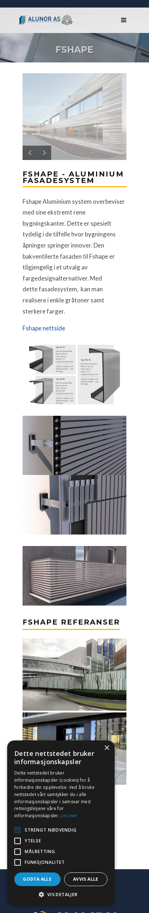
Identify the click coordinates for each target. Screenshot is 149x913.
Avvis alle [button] (85, 879)
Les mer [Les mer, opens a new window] (69, 816)
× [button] (106, 748)
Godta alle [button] (37, 879)
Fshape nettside (44, 328)
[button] (60, 895)
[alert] (61, 823)
